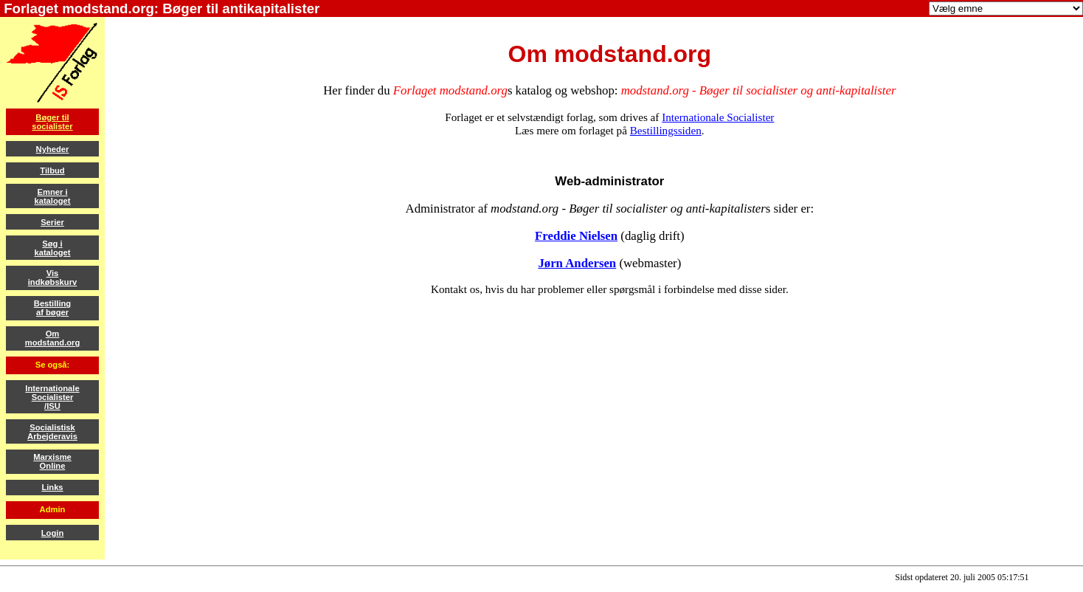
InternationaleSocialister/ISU (52, 397)
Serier (52, 222)
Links (52, 487)
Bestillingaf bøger (52, 308)
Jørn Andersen (577, 263)
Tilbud (52, 170)
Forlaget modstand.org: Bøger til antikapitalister (159, 8)
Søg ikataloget (52, 248)
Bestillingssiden (666, 130)
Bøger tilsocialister (52, 122)
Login (52, 533)
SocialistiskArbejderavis (52, 432)
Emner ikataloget (52, 196)
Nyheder (52, 149)
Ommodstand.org (52, 338)
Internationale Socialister (718, 117)
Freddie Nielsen (576, 236)
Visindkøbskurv (52, 277)
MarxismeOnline (52, 461)
